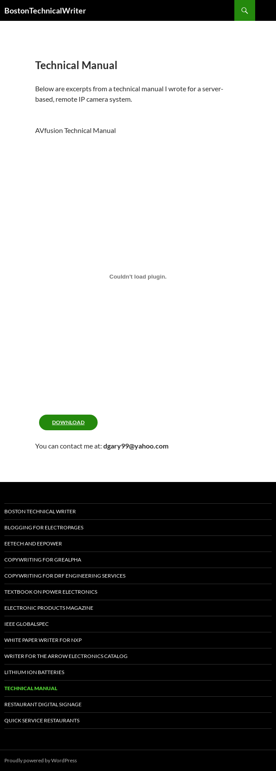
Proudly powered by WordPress (40, 760)
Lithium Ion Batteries (34, 672)
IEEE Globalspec (26, 624)
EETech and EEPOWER (33, 543)
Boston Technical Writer (40, 511)
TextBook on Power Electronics (50, 591)
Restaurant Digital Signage (43, 704)
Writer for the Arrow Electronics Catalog (66, 656)
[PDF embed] (138, 276)
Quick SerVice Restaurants (41, 720)
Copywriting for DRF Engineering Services (64, 575)
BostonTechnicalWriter (45, 10)
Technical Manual (30, 688)
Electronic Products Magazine (48, 608)
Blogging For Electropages (43, 527)
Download (68, 422)
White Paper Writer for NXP (43, 640)
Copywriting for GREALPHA (42, 559)
